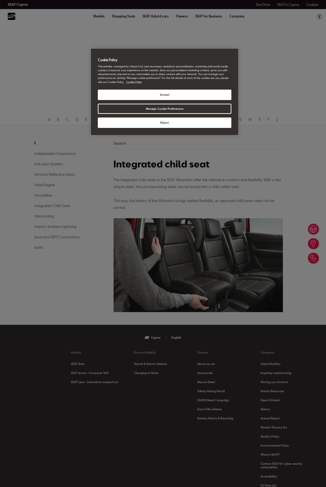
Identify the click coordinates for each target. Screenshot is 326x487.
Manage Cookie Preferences (164, 108)
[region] (164, 92)
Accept (164, 94)
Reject (164, 122)
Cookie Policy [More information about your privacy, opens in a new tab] (134, 82)
